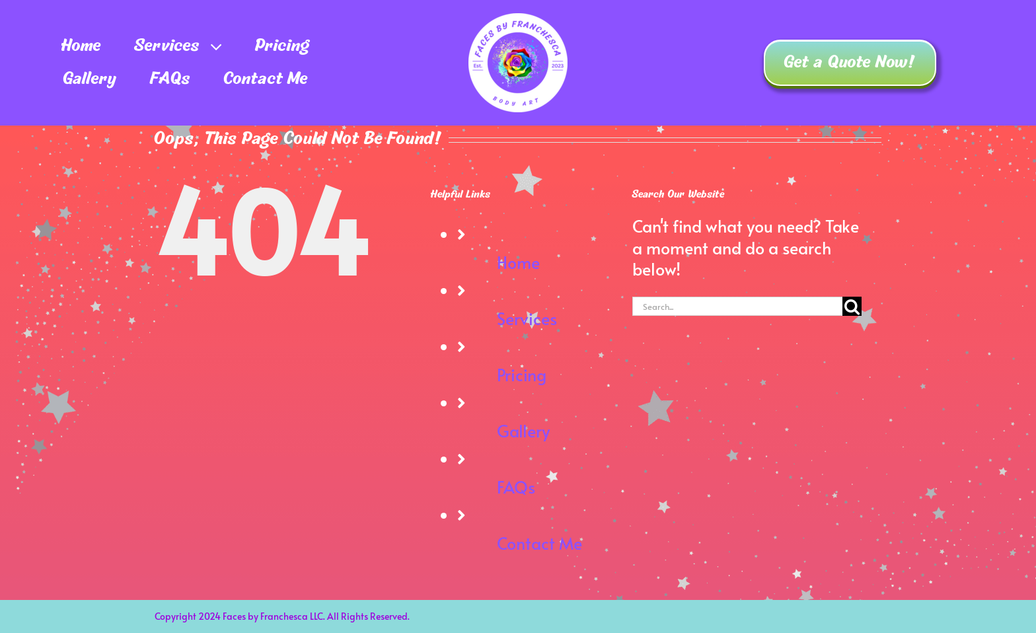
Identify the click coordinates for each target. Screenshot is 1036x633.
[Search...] (737, 306)
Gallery (523, 430)
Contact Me (539, 542)
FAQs (516, 486)
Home (518, 262)
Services (527, 318)
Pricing (521, 374)
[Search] (852, 306)
